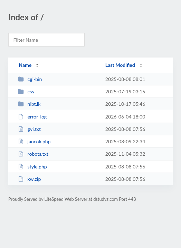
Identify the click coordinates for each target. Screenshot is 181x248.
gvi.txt (29, 129)
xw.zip (29, 179)
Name (25, 65)
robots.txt (33, 154)
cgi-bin (30, 79)
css (26, 91)
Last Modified (120, 65)
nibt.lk (29, 104)
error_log (32, 117)
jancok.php (34, 141)
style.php (32, 166)
